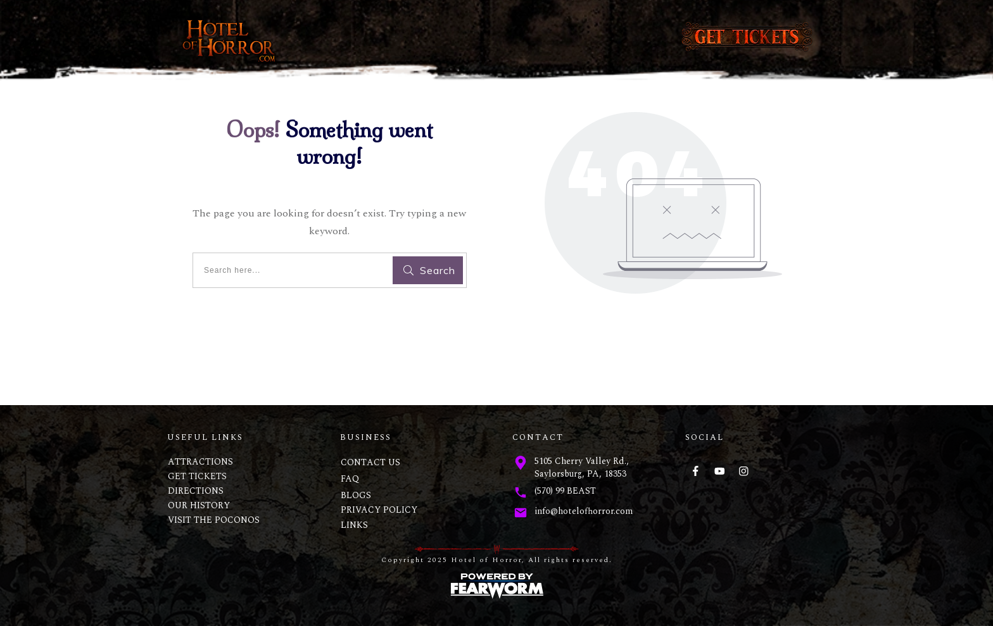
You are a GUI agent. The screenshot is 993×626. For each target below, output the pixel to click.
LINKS (354, 525)
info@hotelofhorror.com (583, 511)
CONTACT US (370, 462)
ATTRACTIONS (200, 461)
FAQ (350, 478)
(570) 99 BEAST (565, 491)
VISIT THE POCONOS (214, 520)
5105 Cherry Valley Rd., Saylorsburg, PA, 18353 (581, 467)
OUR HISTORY (199, 505)
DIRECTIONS (196, 491)
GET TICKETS (197, 476)
